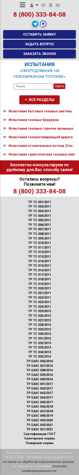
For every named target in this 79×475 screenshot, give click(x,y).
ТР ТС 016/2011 (39, 270)
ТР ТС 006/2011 (39, 225)
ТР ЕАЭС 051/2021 (39, 429)
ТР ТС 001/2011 (39, 202)
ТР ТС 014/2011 (39, 261)
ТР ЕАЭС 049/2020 (39, 420)
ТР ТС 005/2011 (39, 220)
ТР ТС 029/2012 (39, 329)
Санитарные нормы (39, 438)
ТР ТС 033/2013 (39, 347)
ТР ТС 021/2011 (39, 293)
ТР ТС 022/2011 (39, 297)
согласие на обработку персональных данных (38, 462)
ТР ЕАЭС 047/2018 (39, 411)
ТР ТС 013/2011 (39, 256)
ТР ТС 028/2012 (39, 325)
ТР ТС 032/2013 (39, 343)
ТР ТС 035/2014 (39, 356)
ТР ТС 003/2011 (39, 211)
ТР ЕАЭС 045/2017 (39, 402)
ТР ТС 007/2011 (39, 229)
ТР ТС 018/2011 (39, 279)
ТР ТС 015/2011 (39, 265)
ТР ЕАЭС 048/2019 (39, 416)
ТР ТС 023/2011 (39, 302)
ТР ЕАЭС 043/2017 (39, 393)
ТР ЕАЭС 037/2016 (39, 366)
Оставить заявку (39, 34)
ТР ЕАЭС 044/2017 (39, 397)
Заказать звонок (39, 54)
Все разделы (39, 100)
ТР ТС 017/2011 (39, 275)
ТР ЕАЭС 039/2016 (39, 375)
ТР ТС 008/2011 (39, 234)
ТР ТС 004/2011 (39, 216)
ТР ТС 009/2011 (39, 238)
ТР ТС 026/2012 (39, 316)
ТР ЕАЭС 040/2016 (39, 379)
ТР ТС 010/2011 (39, 243)
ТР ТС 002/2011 (39, 206)
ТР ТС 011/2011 (39, 247)
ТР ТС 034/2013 (39, 352)
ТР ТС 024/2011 (39, 307)
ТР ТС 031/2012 (39, 338)
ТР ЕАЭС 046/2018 (39, 406)
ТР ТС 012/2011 (39, 252)
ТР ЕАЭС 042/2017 (39, 388)
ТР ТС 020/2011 (39, 288)
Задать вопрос (39, 44)
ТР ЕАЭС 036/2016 (39, 361)
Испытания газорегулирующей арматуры (43, 137)
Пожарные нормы (40, 443)
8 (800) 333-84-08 (39, 14)
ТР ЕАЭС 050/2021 (39, 425)
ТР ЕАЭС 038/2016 (39, 370)
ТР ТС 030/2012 (39, 334)
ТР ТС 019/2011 (39, 284)
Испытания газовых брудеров (34, 120)
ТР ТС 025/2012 (39, 311)
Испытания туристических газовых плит (42, 154)
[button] (35, 24)
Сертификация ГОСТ (40, 434)
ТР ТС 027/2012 (39, 320)
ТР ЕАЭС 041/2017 (39, 384)
